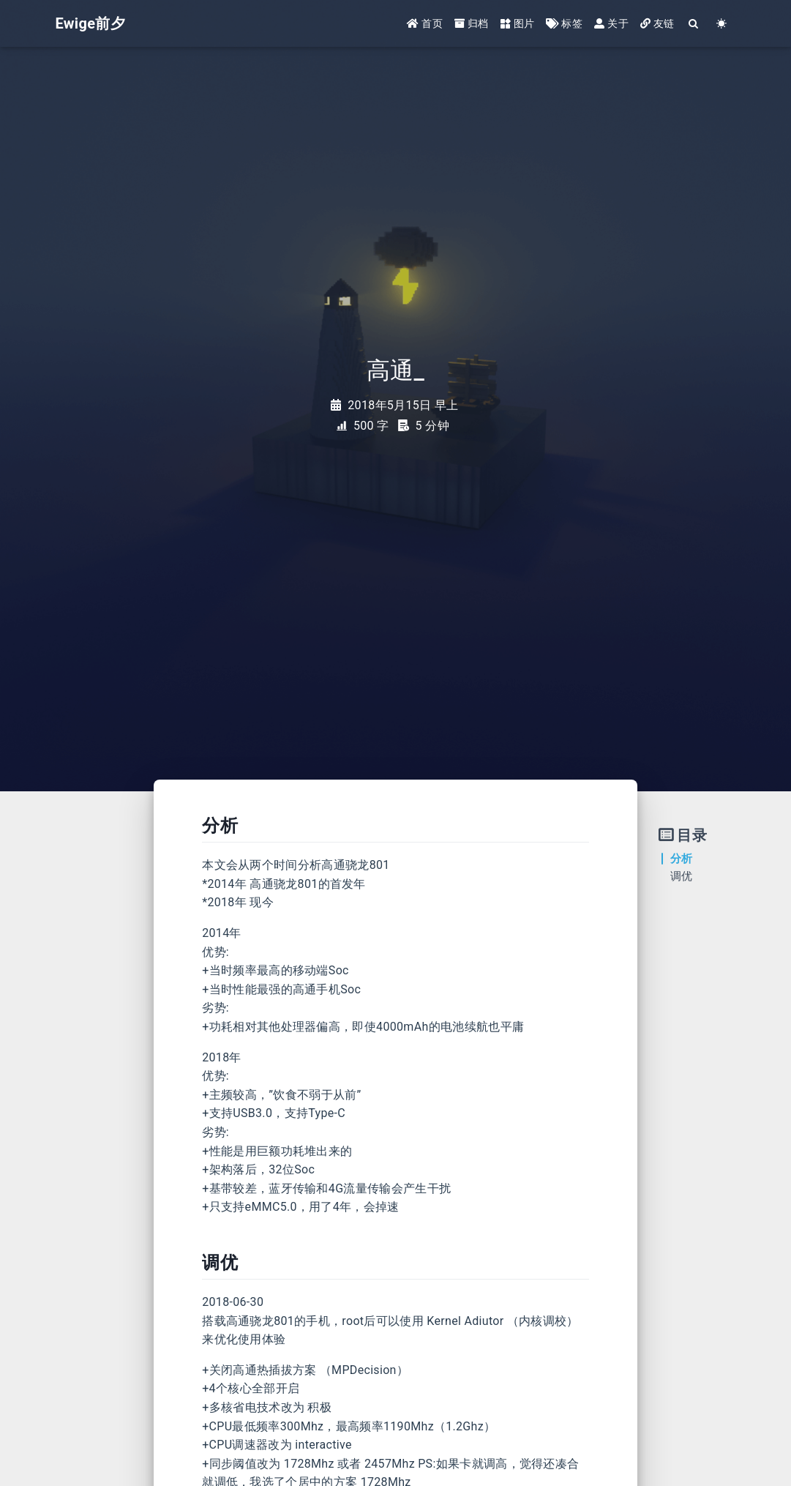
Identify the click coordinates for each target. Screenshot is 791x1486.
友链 (657, 23)
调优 (681, 876)
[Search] (694, 23)
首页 (425, 23)
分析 (681, 858)
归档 (471, 23)
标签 (564, 23)
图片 (518, 23)
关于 (611, 23)
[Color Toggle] (722, 23)
